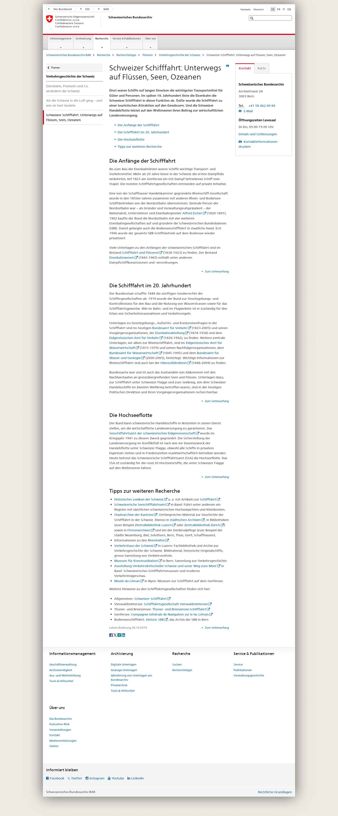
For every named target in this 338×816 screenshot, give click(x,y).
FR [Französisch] (278, 9)
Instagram (97, 778)
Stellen (53, 746)
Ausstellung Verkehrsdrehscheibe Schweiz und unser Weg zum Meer (165, 566)
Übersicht (258, 9)
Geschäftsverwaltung (63, 664)
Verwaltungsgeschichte (249, 675)
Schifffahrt (208, 499)
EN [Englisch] (289, 9)
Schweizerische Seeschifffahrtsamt (140, 504)
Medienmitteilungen (63, 740)
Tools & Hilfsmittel (61, 681)
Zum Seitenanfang (216, 271)
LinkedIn (137, 778)
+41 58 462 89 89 (262, 106)
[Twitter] (115, 634)
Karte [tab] (262, 68)
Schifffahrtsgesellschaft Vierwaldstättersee (176, 604)
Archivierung (83, 38)
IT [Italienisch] (284, 9)
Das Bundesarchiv (60, 718)
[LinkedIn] (123, 634)
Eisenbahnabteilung (170, 333)
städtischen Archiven (185, 520)
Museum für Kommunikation (136, 561)
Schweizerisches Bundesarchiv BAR (68, 55)
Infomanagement (60, 38)
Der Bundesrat (60, 9)
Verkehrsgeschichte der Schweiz (179, 55)
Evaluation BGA (59, 724)
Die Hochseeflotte (131, 139)
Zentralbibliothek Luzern (153, 525)
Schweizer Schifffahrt (150, 599)
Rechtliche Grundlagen (275, 792)
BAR (104, 9)
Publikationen (243, 670)
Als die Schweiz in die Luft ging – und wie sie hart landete (74, 102)
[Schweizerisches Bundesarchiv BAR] (107, 21)
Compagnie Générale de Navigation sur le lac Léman (170, 614)
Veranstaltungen (60, 729)
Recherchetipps (126, 55)
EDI (85, 9)
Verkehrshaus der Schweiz (133, 546)
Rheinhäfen (156, 540)
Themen (147, 55)
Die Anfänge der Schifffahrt (138, 125)
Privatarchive (119, 685)
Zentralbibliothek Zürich (202, 525)
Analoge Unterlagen (124, 670)
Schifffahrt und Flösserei (140, 252)
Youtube (118, 778)
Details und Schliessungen (258, 134)
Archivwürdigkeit (60, 670)
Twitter (76, 778)
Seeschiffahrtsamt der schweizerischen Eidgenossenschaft (152, 433)
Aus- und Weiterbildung (65, 675)
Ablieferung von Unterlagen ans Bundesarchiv (131, 677)
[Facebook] (111, 634)
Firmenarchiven (138, 530)
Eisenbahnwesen (121, 257)
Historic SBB (155, 619)
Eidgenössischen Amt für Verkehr (134, 338)
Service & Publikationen (127, 38)
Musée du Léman (127, 581)
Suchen (177, 664)
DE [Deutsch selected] (273, 9)
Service (238, 664)
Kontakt (54, 735)
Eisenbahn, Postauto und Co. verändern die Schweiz (67, 88)
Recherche (102, 40)
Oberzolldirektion (173, 363)
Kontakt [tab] (245, 68)
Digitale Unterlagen (123, 664)
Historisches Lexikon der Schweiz (138, 499)
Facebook (57, 778)
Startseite (245, 9)
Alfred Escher (192, 213)
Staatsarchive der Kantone (133, 515)
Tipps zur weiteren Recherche (140, 147)
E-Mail (248, 111)
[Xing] (119, 634)
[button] (252, 18)
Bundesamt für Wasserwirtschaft (133, 353)
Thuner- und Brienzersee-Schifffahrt (179, 609)
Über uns (150, 38)
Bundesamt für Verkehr (169, 328)
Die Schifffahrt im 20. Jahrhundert (143, 132)
